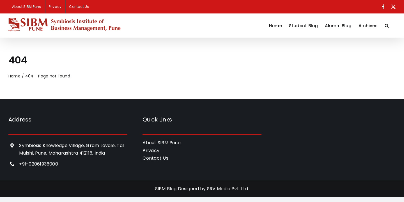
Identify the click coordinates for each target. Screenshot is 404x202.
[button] (394, 25)
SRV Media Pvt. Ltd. (228, 188)
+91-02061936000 (38, 164)
